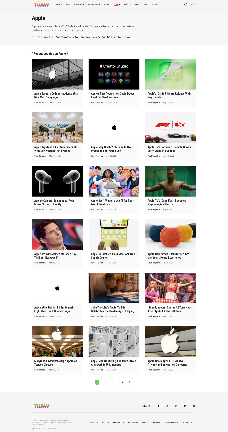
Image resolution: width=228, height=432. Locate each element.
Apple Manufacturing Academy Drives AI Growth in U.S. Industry (113, 362)
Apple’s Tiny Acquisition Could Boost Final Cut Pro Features (112, 95)
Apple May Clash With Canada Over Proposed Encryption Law (112, 149)
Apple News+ (86, 37)
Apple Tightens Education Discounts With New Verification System (55, 149)
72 (123, 382)
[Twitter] (167, 406)
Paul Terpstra (40, 102)
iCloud (127, 37)
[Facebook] (158, 406)
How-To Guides (117, 37)
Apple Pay (96, 37)
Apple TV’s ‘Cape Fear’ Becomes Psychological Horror (167, 202)
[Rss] (194, 406)
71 (117, 382)
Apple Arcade (49, 37)
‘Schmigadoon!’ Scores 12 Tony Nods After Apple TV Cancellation (170, 309)
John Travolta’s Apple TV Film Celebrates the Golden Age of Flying (112, 309)
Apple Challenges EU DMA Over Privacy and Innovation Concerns (167, 362)
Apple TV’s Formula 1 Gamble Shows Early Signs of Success (169, 149)
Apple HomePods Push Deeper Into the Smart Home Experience (168, 255)
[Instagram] (176, 406)
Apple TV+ (106, 37)
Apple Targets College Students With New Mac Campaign (56, 95)
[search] (185, 4)
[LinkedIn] (185, 406)
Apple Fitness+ (62, 37)
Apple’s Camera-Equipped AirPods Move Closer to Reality (54, 202)
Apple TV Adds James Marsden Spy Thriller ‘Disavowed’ (55, 255)
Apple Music (74, 37)
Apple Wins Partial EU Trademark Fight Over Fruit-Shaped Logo (54, 309)
